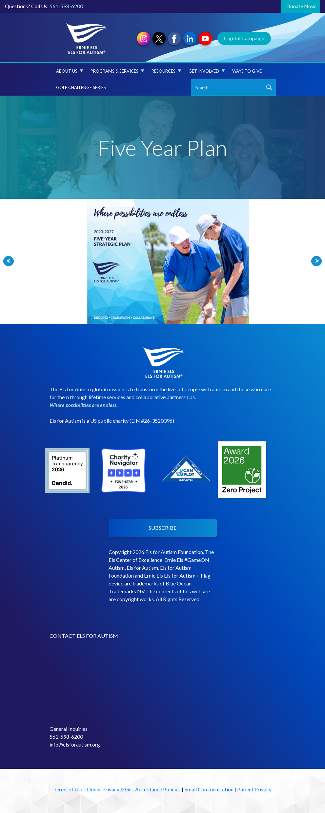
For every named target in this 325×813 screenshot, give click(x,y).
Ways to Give (247, 71)
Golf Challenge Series (81, 87)
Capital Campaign (244, 38)
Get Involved (207, 71)
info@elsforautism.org (75, 744)
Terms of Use (68, 789)
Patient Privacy (254, 789)
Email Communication (209, 789)
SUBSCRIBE (162, 528)
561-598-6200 (66, 6)
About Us (69, 71)
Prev (8, 261)
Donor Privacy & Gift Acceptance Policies (134, 789)
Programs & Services (117, 71)
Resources (166, 71)
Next (316, 261)
